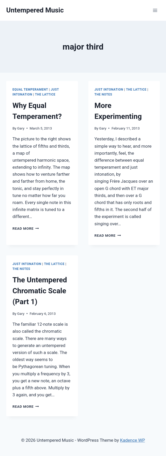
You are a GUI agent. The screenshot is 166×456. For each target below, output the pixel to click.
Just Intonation (109, 89)
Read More (25, 228)
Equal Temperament (30, 89)
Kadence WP (132, 440)
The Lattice (45, 94)
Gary (20, 128)
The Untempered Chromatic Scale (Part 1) (39, 291)
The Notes (103, 94)
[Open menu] (155, 10)
